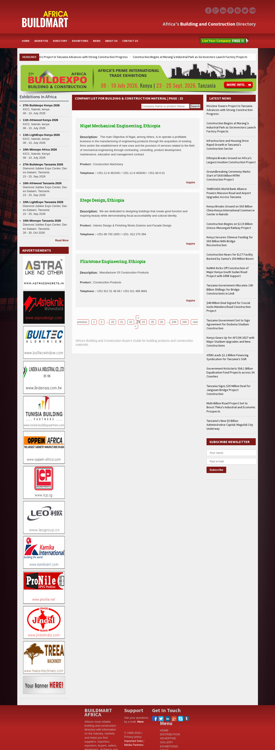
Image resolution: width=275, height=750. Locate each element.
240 (184, 322)
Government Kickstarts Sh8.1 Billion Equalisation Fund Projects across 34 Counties (230, 372)
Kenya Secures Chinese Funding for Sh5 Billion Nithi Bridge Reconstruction (230, 241)
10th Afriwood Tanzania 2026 (42, 183)
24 (143, 322)
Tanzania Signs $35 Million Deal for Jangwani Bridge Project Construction (228, 390)
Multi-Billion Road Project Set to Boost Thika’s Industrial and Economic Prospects (231, 407)
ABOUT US (111, 41)
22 (130, 322)
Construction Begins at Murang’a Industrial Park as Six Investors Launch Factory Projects (190, 57)
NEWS (96, 41)
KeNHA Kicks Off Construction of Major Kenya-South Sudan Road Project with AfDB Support (228, 272)
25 (152, 322)
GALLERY (166, 742)
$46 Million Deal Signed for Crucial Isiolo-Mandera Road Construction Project (229, 307)
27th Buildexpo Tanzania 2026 (43, 164)
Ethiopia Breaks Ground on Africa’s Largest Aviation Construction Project (231, 160)
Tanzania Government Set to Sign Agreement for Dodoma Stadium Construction (228, 324)
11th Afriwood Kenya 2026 (40, 120)
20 (112, 322)
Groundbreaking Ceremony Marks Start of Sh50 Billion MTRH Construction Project (228, 175)
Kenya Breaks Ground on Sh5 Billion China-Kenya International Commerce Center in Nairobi (231, 210)
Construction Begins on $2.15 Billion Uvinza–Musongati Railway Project (230, 226)
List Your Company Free (224, 41)
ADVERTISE (41, 41)
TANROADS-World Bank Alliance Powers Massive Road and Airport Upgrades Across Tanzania (229, 193)
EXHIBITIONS (80, 41)
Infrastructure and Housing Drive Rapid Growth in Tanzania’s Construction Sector (228, 145)
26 (161, 322)
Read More (61, 240)
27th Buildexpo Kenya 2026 (41, 105)
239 (174, 322)
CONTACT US (130, 41)
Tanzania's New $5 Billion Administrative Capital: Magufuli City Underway (230, 425)
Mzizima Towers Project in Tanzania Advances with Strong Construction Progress (75, 57)
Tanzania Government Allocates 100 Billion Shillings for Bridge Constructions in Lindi (230, 289)
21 (121, 322)
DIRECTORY (60, 41)
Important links (133, 741)
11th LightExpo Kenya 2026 (41, 135)
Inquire (190, 182)
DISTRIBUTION (170, 734)
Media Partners (134, 744)
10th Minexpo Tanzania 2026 (42, 220)
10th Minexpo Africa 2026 (40, 149)
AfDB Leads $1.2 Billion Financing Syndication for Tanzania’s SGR (228, 357)
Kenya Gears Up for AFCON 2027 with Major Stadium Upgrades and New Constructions (230, 341)
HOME (26, 41)
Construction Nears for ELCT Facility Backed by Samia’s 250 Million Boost (230, 256)
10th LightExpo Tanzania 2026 (43, 202)
